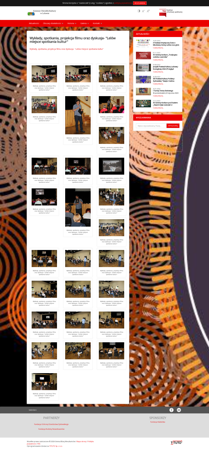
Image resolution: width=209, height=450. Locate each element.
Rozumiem (140, 3)
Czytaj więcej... (158, 48)
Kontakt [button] (97, 23)
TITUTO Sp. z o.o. (56, 446)
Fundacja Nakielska (157, 422)
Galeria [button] (84, 23)
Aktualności (34, 23)
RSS (39, 444)
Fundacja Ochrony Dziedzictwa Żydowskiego (51, 424)
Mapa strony (81, 441)
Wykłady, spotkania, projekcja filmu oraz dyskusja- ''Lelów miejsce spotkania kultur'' (67, 49)
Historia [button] (71, 23)
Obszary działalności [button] (53, 23)
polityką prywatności (123, 3)
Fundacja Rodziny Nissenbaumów (51, 429)
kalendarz (33, 410)
